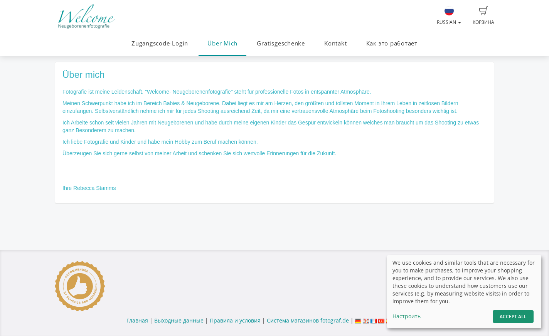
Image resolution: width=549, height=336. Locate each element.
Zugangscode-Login (159, 43)
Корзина (483, 15)
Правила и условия (235, 320)
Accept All (513, 316)
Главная (137, 320)
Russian (449, 15)
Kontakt (335, 43)
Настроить (406, 316)
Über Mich (222, 43)
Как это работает (392, 43)
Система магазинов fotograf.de (308, 320)
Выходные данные (179, 320)
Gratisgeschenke (281, 43)
